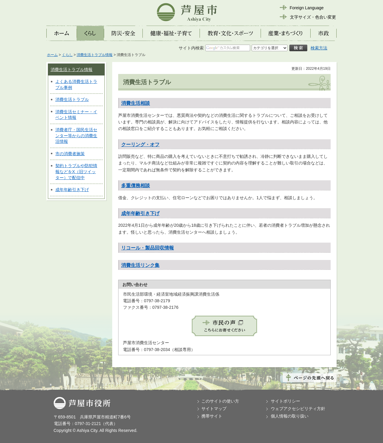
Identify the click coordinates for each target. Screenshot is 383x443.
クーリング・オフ (140, 144)
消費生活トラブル (72, 99)
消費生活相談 (135, 103)
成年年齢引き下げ (72, 189)
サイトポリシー (285, 401)
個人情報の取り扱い (289, 416)
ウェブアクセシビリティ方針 (298, 408)
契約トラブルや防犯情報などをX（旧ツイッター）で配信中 (76, 171)
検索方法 (319, 48)
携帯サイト (211, 416)
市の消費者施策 (70, 153)
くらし (67, 55)
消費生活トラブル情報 (95, 55)
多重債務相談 (135, 185)
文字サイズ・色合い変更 (313, 17)
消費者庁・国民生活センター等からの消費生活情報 (76, 135)
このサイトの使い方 (220, 401)
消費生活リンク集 (140, 265)
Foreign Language (307, 7)
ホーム (52, 55)
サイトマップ (214, 408)
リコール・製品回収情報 (147, 247)
